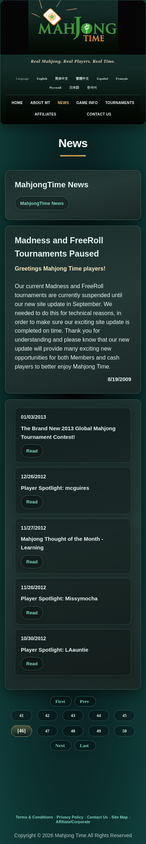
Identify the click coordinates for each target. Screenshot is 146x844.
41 (21, 715)
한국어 (92, 87)
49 (99, 730)
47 (47, 730)
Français (122, 78)
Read (32, 451)
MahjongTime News (42, 203)
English (42, 78)
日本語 (74, 87)
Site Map (119, 817)
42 (47, 715)
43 (73, 715)
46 (21, 730)
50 (124, 730)
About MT (40, 103)
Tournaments (119, 103)
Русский (55, 87)
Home (17, 103)
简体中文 (61, 78)
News (63, 103)
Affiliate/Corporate (73, 822)
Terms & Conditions (34, 817)
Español (102, 78)
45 (124, 715)
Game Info (86, 103)
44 (99, 715)
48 (73, 730)
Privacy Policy (69, 817)
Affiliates (45, 114)
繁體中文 (82, 78)
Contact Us (99, 114)
